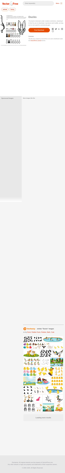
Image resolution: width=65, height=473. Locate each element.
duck (29, 332)
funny (12, 9)
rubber (43, 332)
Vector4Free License (35, 40)
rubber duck (36, 332)
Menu (57, 3)
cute (52, 332)
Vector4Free (10, 3)
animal (5, 9)
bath (48, 332)
